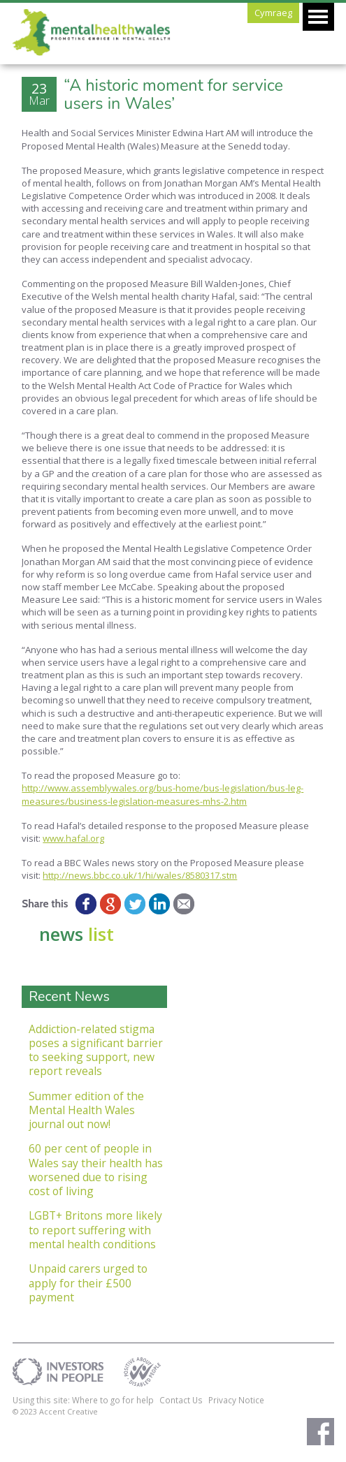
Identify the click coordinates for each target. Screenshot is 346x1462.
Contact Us (181, 1399)
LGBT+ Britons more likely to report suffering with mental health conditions (95, 1229)
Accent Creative (68, 1411)
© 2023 (26, 1411)
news (76, 933)
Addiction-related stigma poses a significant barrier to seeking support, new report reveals (96, 1050)
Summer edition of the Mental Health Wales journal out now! (86, 1110)
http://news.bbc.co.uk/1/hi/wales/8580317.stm (140, 875)
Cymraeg (273, 12)
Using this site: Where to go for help (83, 1399)
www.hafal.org (73, 838)
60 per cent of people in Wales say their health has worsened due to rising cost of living (96, 1169)
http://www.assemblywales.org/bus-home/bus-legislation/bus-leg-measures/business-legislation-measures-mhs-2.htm (162, 794)
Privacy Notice (236, 1399)
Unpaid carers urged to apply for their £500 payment (88, 1283)
